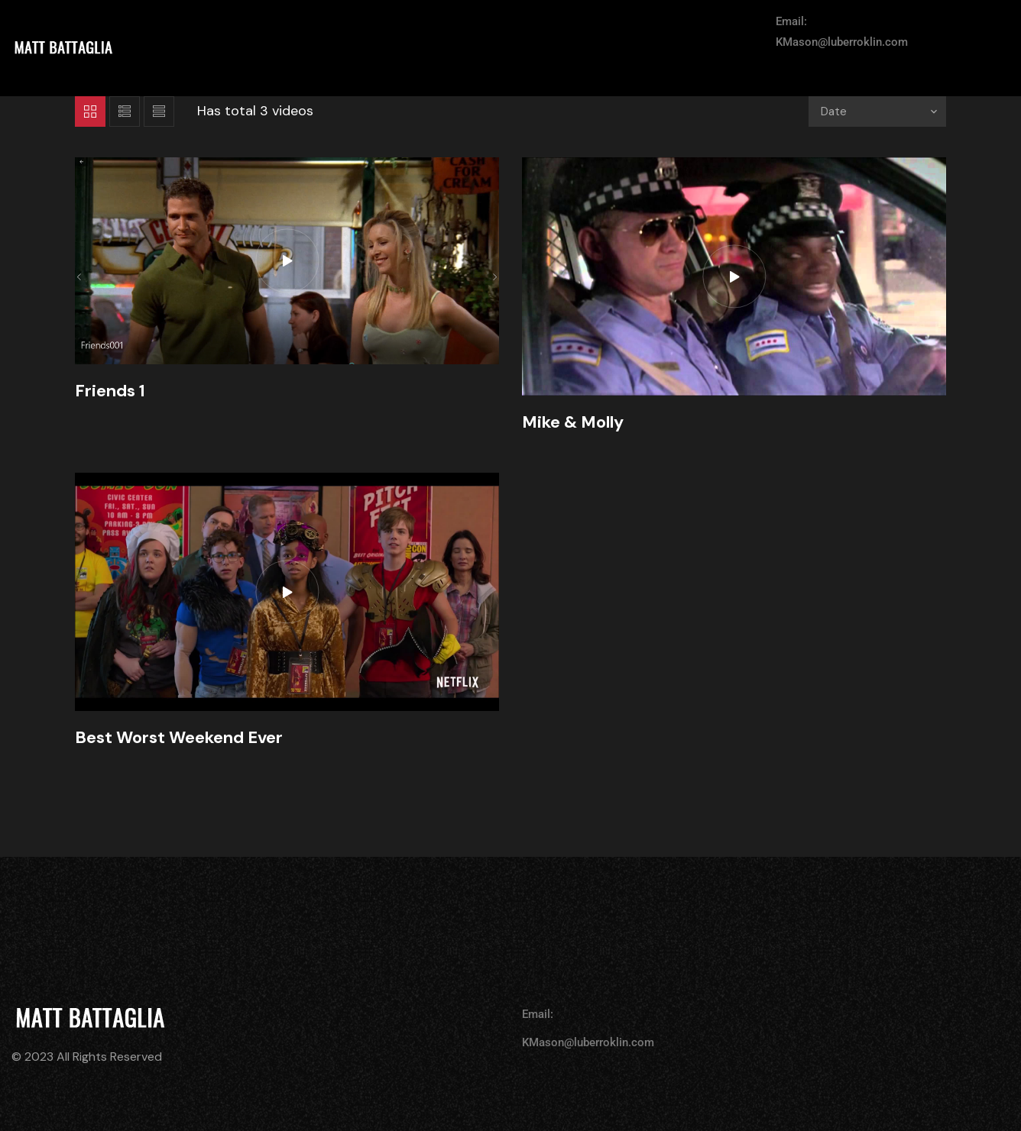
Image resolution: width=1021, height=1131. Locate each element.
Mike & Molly (573, 422)
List (124, 111)
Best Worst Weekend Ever (179, 737)
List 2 (159, 111)
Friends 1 (110, 391)
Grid (90, 111)
